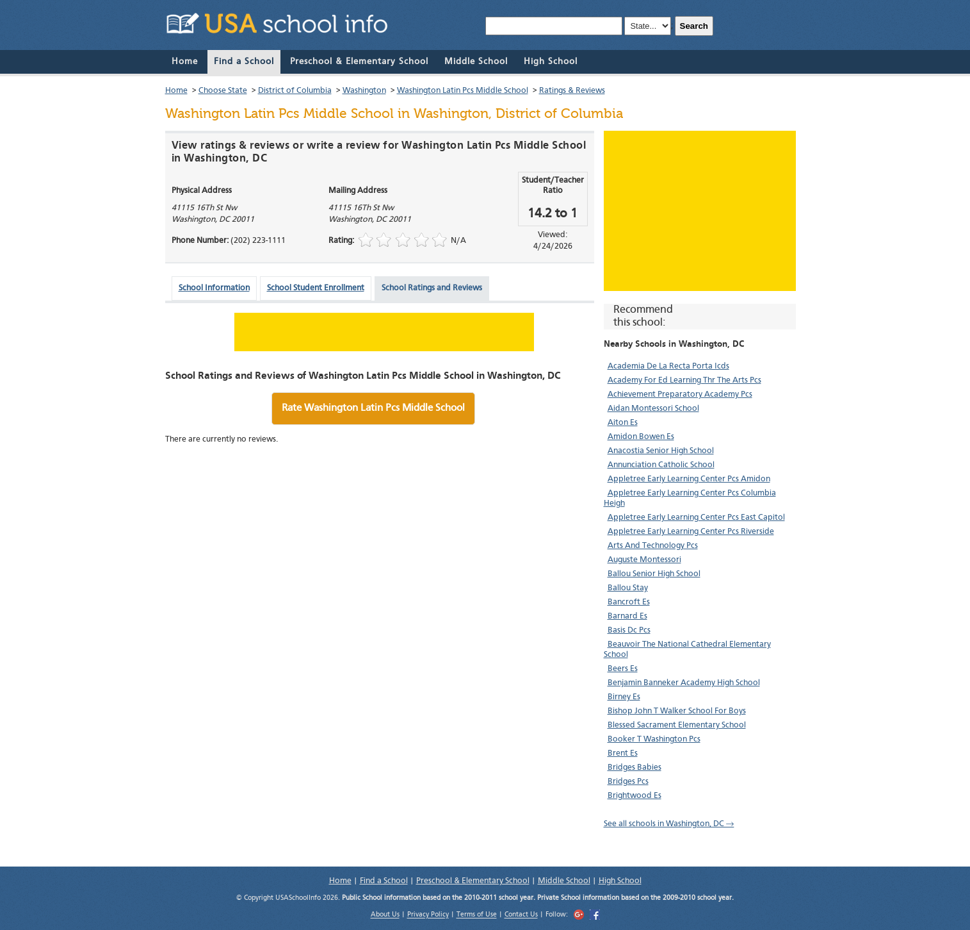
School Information (214, 288)
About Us (385, 915)
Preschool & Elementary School (359, 61)
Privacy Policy (428, 915)
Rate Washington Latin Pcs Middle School (373, 408)
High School (551, 61)
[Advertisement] (700, 211)
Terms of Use (477, 915)
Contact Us (521, 915)
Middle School (476, 61)
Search (694, 26)
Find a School (244, 61)
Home (185, 61)
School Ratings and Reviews (432, 288)
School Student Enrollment (315, 288)
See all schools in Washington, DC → (669, 824)
